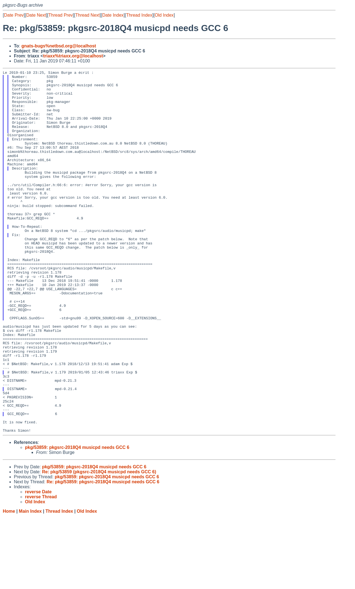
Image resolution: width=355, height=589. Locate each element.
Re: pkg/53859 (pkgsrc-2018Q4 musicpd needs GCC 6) (99, 544)
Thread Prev (61, 15)
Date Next (36, 15)
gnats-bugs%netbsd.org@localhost (58, 46)
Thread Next (87, 15)
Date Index (112, 15)
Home (9, 583)
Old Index (164, 15)
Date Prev (14, 15)
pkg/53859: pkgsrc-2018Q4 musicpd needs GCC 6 (77, 519)
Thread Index (139, 15)
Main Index (30, 583)
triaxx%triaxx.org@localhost (73, 56)
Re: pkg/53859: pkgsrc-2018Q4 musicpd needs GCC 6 (103, 554)
